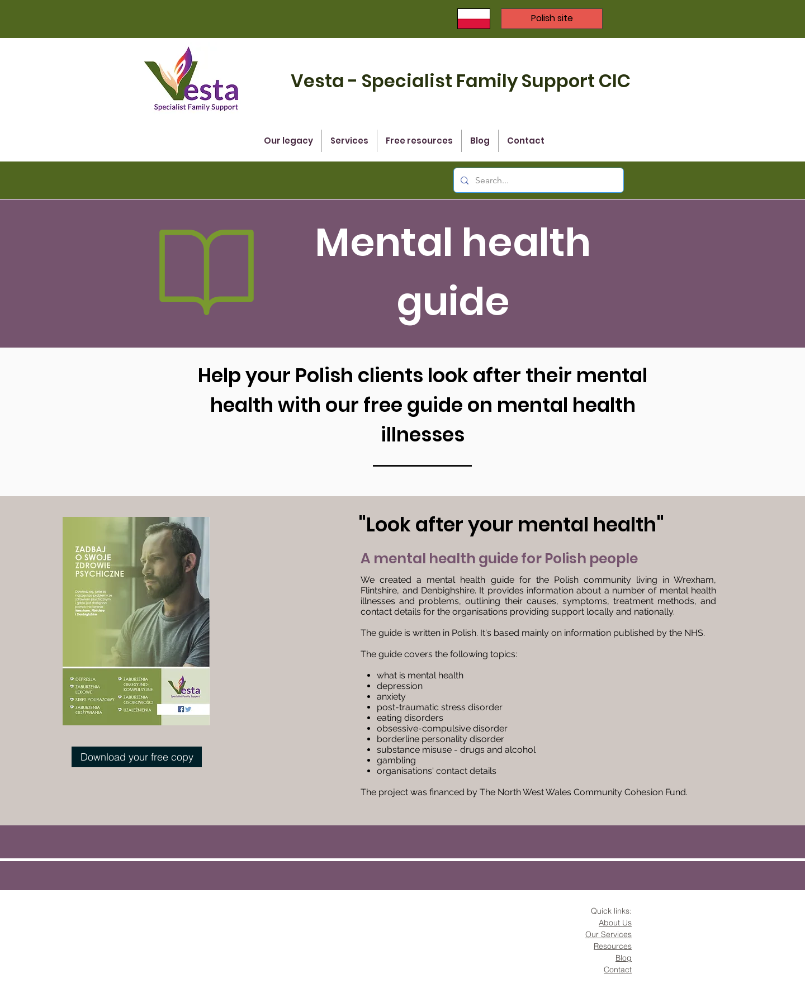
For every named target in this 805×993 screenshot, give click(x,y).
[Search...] (537, 180)
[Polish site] (552, 18)
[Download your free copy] (137, 757)
